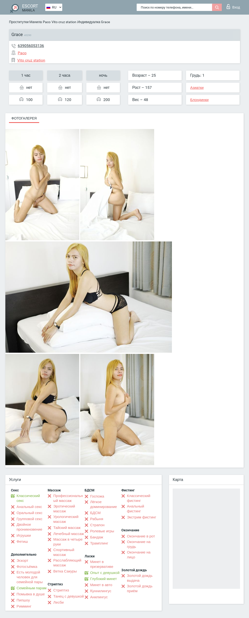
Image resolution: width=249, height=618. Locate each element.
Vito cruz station (64, 22)
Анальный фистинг (135, 508)
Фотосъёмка (27, 566)
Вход (233, 6)
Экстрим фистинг (141, 517)
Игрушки (24, 535)
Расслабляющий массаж (67, 562)
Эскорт (22, 560)
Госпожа (97, 496)
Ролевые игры (102, 531)
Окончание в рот (141, 536)
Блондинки (199, 100)
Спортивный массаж (63, 552)
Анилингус (99, 597)
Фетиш (22, 541)
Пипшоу (23, 600)
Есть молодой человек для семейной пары (30, 577)
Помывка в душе (31, 594)
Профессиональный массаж (68, 498)
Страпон (97, 525)
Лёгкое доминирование (103, 504)
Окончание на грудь (139, 544)
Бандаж (96, 537)
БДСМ (95, 513)
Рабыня (96, 519)
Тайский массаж (66, 528)
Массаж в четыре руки (67, 541)
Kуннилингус (100, 591)
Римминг (24, 606)
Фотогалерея (24, 118)
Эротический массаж (64, 508)
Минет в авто (101, 585)
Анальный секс (29, 507)
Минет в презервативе (101, 564)
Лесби (58, 602)
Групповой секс (29, 519)
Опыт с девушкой (105, 573)
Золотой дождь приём (139, 588)
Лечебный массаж (68, 534)
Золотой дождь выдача (139, 578)
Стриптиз (61, 590)
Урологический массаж (65, 519)
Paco (47, 22)
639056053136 (31, 45)
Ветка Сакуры (65, 571)
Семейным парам (31, 588)
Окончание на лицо (139, 554)
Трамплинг (99, 543)
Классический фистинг (138, 498)
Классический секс (28, 498)
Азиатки (197, 87)
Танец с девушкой (68, 596)
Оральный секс (29, 513)
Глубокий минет (103, 579)
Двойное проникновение (29, 527)
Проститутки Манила (25, 22)
